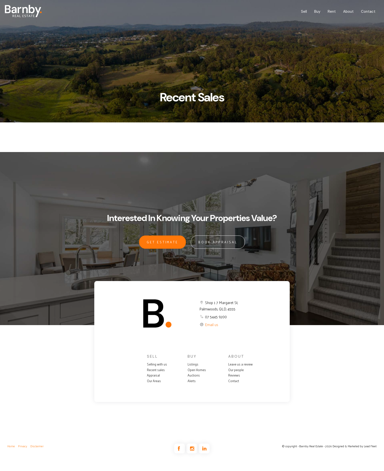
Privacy (22, 446)
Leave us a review (240, 364)
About (348, 11)
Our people (236, 370)
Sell (304, 11)
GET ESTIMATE (162, 242)
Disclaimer (37, 446)
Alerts (192, 381)
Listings (193, 364)
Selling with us (157, 364)
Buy (317, 11)
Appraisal (153, 375)
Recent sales (156, 370)
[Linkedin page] (204, 448)
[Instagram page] (192, 448)
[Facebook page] (180, 448)
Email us (211, 324)
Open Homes (197, 370)
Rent (332, 11)
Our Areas (154, 381)
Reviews (234, 375)
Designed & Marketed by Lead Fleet (355, 446)
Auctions (194, 375)
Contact (368, 11)
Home (11, 446)
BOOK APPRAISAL (217, 242)
